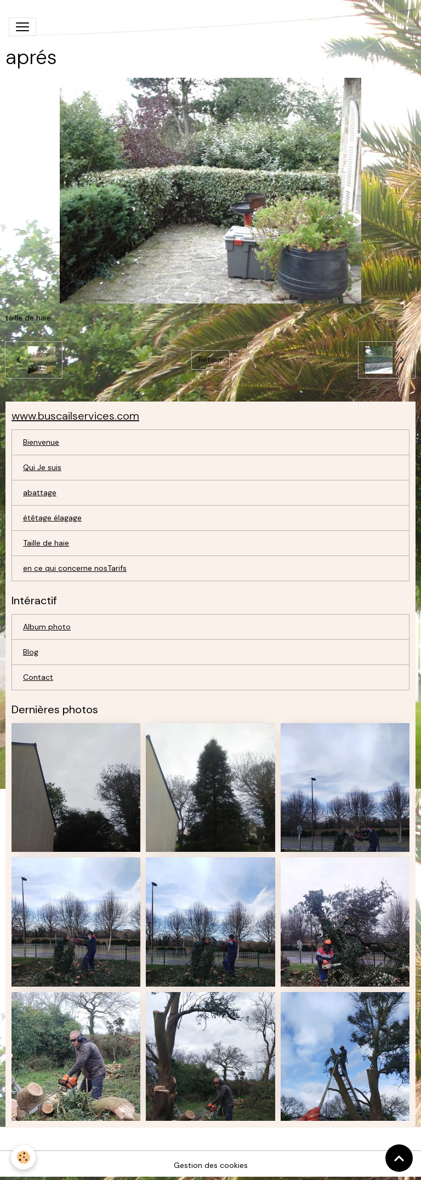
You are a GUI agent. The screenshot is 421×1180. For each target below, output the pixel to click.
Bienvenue (41, 442)
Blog (30, 652)
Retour (210, 359)
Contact (38, 677)
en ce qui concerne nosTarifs (75, 568)
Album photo (47, 627)
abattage (39, 492)
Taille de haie (46, 543)
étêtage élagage (52, 518)
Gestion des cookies (211, 1165)
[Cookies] (23, 1157)
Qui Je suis (42, 467)
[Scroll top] (399, 1158)
